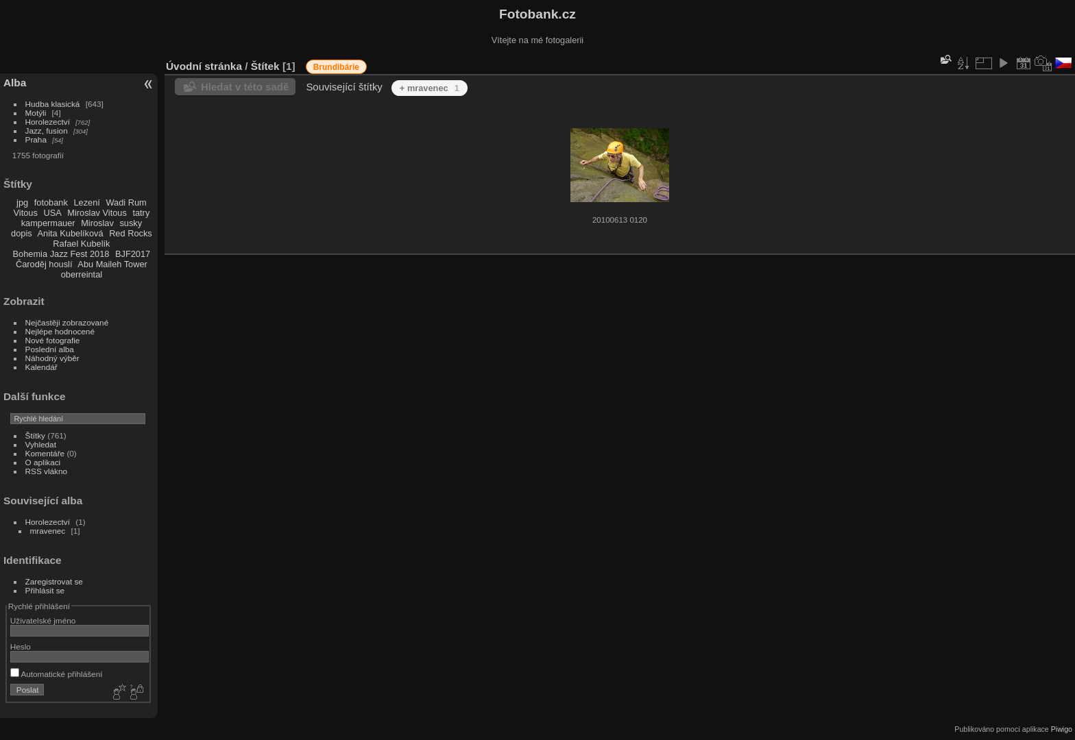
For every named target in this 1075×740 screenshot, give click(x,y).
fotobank (51, 202)
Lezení (86, 202)
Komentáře (45, 453)
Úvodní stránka (204, 66)
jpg (22, 202)
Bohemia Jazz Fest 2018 (61, 254)
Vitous (26, 213)
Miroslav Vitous (97, 213)
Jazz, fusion (46, 130)
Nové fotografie (52, 340)
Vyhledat (40, 444)
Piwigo (1061, 729)
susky (130, 223)
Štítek (265, 66)
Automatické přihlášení (56, 673)
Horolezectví (47, 121)
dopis (21, 233)
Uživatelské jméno (42, 620)
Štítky (35, 435)
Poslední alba (49, 349)
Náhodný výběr (52, 358)
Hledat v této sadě (245, 86)
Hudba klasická (52, 103)
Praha (36, 139)
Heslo (20, 646)
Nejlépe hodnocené (60, 331)
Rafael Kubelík (81, 243)
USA (52, 213)
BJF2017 (132, 254)
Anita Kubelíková (71, 233)
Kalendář (41, 366)
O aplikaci (43, 462)
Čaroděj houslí (44, 264)
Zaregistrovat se (54, 581)
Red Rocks (130, 233)
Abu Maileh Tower (112, 264)
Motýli (36, 112)
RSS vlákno (46, 471)
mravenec (48, 530)
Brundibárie (336, 67)
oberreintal (81, 274)
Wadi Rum (126, 202)
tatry (140, 213)
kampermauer (48, 223)
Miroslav (97, 223)
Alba (14, 82)
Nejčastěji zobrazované (67, 322)
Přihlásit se (45, 590)
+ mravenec (429, 88)
